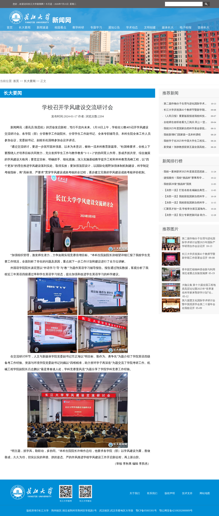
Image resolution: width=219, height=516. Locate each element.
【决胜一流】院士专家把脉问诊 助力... (185, 215)
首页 (10, 27)
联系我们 (152, 493)
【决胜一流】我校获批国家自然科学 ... (185, 196)
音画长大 (203, 27)
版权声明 (170, 493)
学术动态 (132, 27)
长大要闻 (24, 27)
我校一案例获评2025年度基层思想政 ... (185, 171)
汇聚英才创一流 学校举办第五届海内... (185, 208)
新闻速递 (42, 27)
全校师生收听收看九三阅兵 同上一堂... (185, 122)
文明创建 (150, 27)
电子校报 (185, 27)
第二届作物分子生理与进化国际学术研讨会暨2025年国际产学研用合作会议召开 (198, 242)
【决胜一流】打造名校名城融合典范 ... (185, 190)
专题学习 (96, 27)
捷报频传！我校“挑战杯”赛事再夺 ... (184, 177)
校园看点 (60, 27)
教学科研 (78, 27)
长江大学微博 (65, 493)
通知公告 (114, 27)
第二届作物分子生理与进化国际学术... (185, 103)
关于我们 (135, 493)
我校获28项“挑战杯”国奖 (177, 184)
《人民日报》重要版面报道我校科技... (185, 116)
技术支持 (187, 493)
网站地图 (205, 493)
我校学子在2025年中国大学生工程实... (185, 140)
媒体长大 (168, 27)
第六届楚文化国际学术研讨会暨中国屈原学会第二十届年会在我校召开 (198, 304)
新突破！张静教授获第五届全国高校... (185, 147)
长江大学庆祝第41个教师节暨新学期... (185, 109)
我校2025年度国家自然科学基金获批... (185, 128)
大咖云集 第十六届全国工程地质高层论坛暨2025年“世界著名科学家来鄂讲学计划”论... (199, 289)
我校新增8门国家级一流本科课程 (182, 134)
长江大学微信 (85, 493)
